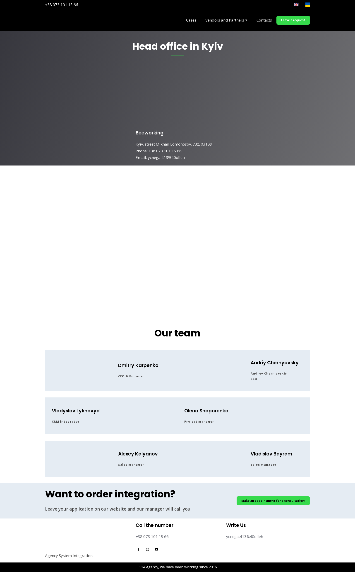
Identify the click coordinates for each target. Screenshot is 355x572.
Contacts (264, 20)
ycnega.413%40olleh (244, 536)
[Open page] (307, 4)
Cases (191, 20)
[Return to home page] (54, 20)
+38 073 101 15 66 (61, 4)
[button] (293, 20)
